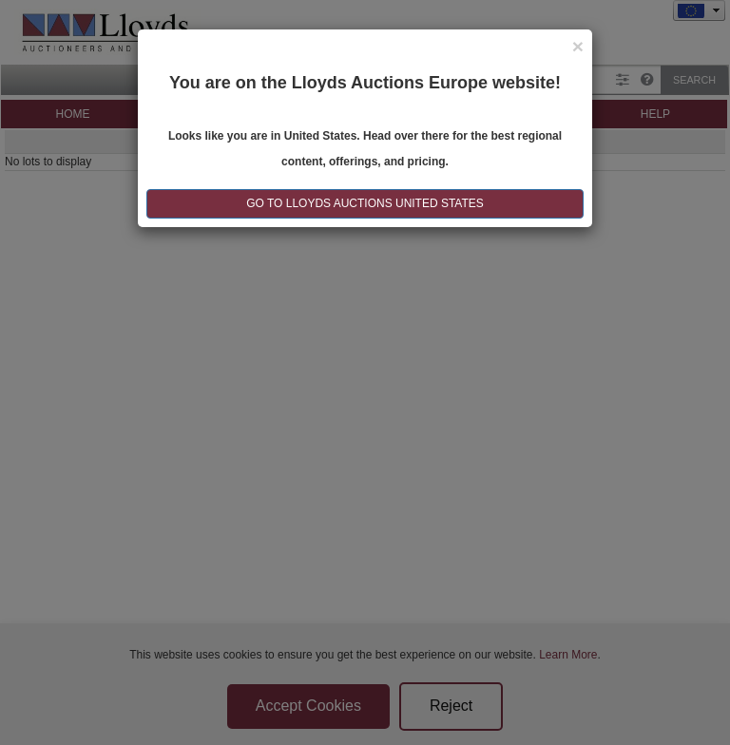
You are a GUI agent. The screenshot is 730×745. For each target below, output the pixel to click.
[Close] (578, 46)
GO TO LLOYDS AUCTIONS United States (365, 203)
